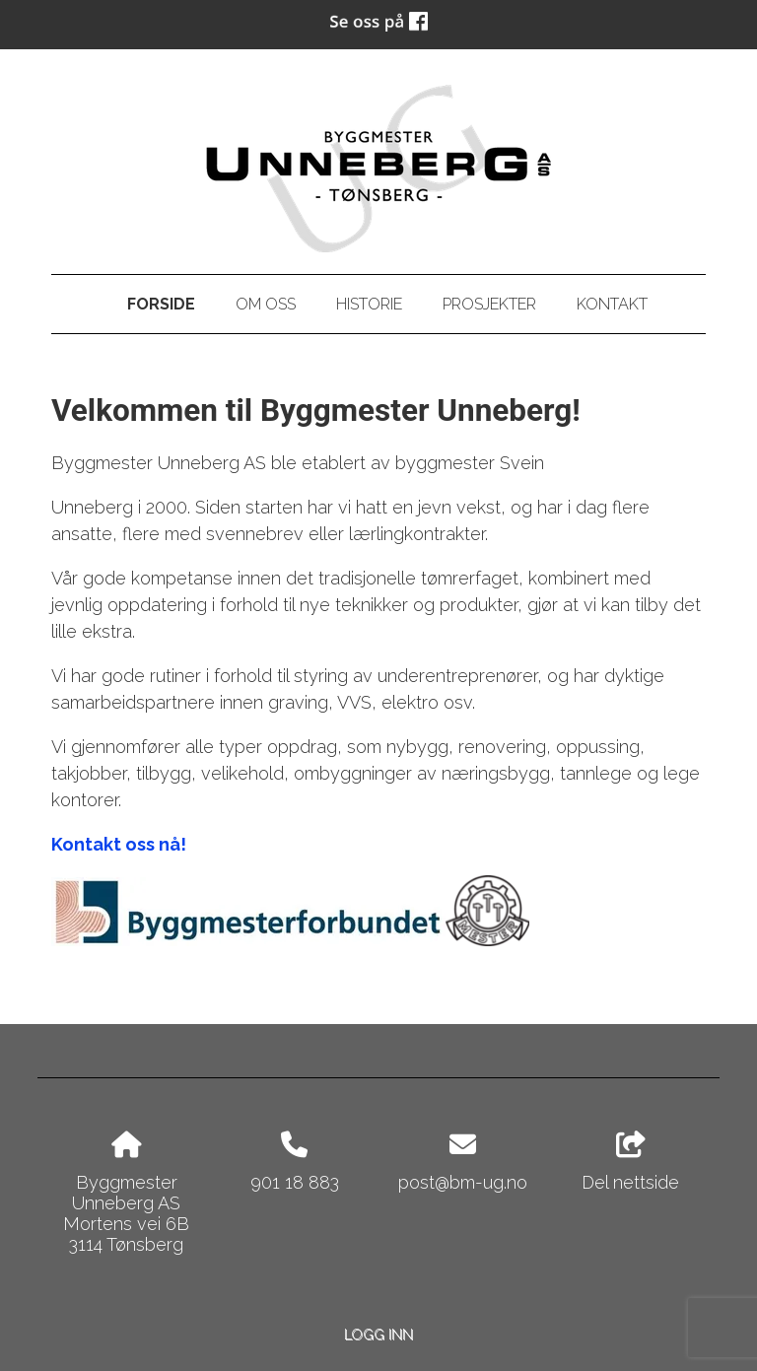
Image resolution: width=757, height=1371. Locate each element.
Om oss (266, 304)
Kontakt (612, 304)
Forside (161, 304)
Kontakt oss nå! (118, 844)
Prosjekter (489, 304)
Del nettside (630, 1162)
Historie (369, 304)
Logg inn (378, 1334)
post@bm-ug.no (462, 1182)
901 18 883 (294, 1182)
